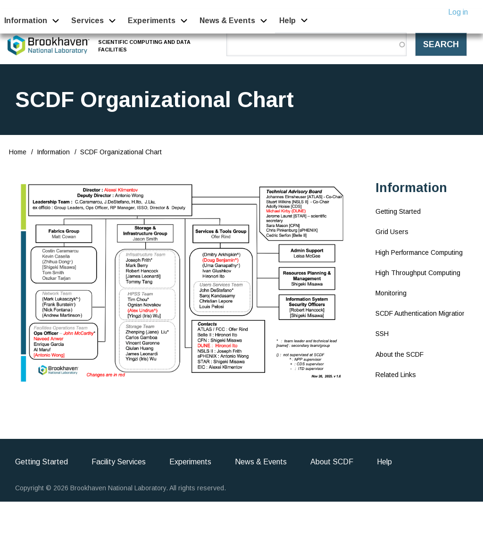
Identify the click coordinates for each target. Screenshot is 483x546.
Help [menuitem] (287, 21)
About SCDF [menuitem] (331, 462)
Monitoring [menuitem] (391, 293)
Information (53, 152)
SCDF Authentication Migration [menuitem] (420, 313)
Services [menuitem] (87, 21)
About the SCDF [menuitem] (399, 354)
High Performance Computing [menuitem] (419, 252)
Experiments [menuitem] (151, 21)
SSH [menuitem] (382, 333)
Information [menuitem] (25, 21)
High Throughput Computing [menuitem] (417, 273)
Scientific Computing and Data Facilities (144, 45)
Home (17, 152)
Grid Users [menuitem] (391, 231)
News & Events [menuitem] (227, 21)
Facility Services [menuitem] (119, 462)
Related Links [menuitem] (395, 374)
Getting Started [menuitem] (398, 211)
